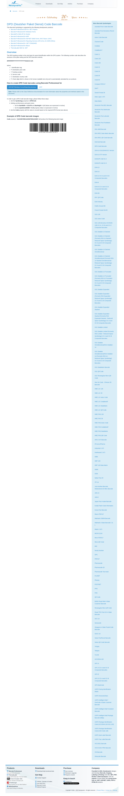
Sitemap (115, 790)
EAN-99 (97, 193)
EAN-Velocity (99, 201)
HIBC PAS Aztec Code (101, 423)
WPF (40, 87)
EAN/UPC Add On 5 (101, 163)
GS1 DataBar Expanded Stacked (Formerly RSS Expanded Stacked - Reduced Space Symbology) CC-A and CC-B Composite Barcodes (104, 318)
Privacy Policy (100, 790)
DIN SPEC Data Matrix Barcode (104, 133)
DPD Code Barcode (101, 146)
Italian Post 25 (99, 478)
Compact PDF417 (100, 84)
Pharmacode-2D (100, 567)
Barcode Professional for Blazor (20, 45)
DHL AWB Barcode (100, 129)
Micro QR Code (99, 542)
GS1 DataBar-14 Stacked (102, 232)
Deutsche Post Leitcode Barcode (102, 117)
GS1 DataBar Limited (101, 327)
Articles (70, 4)
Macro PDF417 (99, 514)
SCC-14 (97, 618)
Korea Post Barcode (101, 510)
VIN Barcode (98, 752)
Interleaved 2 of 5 (100, 452)
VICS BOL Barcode (100, 743)
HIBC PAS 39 (99, 418)
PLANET (97, 576)
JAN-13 (97, 493)
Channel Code (99, 41)
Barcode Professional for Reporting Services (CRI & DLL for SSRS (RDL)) (33, 41)
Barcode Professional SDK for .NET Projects (24, 29)
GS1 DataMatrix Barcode (102, 367)
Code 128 (98, 58)
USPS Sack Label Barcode (103, 735)
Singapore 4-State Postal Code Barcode (104, 628)
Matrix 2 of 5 (98, 529)
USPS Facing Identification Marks (103, 690)
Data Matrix (98, 101)
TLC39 (97, 655)
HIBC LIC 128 (99, 389)
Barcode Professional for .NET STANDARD (24, 43)
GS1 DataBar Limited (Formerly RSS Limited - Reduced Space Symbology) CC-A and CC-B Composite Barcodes (104, 335)
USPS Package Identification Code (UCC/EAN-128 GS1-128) (104, 723)
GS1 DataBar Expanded (102, 289)
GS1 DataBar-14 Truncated (103, 272)
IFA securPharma (100, 444)
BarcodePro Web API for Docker (20, 34)
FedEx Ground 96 (100, 206)
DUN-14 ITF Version (101, 154)
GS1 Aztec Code (100, 218)
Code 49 (97, 75)
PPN (96, 588)
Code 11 (97, 54)
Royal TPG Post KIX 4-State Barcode (103, 613)
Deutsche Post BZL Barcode (103, 105)
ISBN (96, 456)
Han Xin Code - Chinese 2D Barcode (103, 383)
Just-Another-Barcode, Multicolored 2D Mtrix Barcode (104, 488)
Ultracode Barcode (100, 756)
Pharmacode (98, 563)
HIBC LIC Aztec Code (101, 397)
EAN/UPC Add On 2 (101, 159)
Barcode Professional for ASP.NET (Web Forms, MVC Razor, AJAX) (31, 38)
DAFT (96, 88)
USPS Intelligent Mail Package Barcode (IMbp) (104, 717)
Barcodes (15, 11)
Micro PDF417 (99, 537)
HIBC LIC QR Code (100, 410)
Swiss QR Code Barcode (102, 642)
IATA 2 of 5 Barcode (101, 440)
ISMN (96, 469)
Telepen (97, 650)
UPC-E (97, 674)
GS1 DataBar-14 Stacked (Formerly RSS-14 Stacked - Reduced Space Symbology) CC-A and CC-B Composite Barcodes (103, 240)
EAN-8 (97, 182)
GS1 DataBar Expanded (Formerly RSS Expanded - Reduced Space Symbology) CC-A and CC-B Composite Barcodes (103, 298)
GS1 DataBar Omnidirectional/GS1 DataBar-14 (104, 345)
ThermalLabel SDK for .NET (19, 48)
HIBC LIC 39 (98, 393)
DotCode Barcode (100, 142)
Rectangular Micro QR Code (103, 608)
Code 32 (97, 67)
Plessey (97, 580)
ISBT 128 (97, 461)
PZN (96, 593)
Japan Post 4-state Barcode (103, 501)
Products (38, 4)
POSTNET (98, 584)
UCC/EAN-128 (99, 659)
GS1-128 (97, 214)
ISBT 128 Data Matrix (101, 465)
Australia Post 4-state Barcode (104, 26)
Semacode (98, 623)
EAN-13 (97, 167)
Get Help (60, 4)
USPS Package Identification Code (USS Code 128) (103, 730)
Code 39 (97, 71)
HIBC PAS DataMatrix (101, 431)
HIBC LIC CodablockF (101, 401)
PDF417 (97, 559)
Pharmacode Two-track (102, 571)
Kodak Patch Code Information (104, 506)
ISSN (96, 473)
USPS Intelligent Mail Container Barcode (104, 710)
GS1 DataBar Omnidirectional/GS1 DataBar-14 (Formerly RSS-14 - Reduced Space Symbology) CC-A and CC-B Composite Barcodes (104, 357)
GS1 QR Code (99, 371)
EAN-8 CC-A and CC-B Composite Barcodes (102, 188)
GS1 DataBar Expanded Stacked (102, 308)
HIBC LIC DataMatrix (101, 406)
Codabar (97, 46)
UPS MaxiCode (99, 685)
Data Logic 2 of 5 (100, 97)
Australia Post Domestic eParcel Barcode (104, 32)
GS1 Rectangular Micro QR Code (103, 377)
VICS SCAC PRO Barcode (103, 748)
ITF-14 (97, 482)
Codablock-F (98, 50)
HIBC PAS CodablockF (102, 427)
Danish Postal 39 (100, 92)
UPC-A (97, 663)
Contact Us (108, 790)
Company (90, 4)
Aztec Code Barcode (101, 37)
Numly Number (99, 550)
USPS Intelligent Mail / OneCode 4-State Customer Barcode (103, 702)
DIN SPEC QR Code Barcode (104, 137)
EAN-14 (97, 171)
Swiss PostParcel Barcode (103, 638)
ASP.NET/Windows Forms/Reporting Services (22, 87)
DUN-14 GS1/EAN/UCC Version (104, 150)
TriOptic (97, 646)
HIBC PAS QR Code (101, 435)
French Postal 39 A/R (101, 210)
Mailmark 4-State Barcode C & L (104, 524)
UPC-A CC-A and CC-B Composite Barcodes (102, 669)
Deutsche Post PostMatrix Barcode (102, 124)
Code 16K (98, 63)
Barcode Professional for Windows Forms (23, 32)
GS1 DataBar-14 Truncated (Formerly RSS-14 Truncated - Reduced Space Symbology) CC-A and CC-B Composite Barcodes (104, 280)
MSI (96, 546)
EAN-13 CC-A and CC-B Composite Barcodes (102, 177)
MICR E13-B (98, 533)
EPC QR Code (99, 197)
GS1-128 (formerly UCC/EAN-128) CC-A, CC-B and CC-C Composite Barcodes (104, 225)
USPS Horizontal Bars (101, 696)
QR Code (97, 597)
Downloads (49, 4)
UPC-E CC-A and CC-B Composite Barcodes (102, 680)
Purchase (80, 4)
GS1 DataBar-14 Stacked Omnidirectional (102, 251)
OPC (96, 554)
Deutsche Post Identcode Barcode (102, 111)
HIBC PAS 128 (99, 414)
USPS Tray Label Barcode (102, 739)
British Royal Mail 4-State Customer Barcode (102, 602)
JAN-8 (97, 497)
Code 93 (97, 80)
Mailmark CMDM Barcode (102, 518)
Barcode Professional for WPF (20, 36)
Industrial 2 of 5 (99, 448)
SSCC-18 (97, 633)
